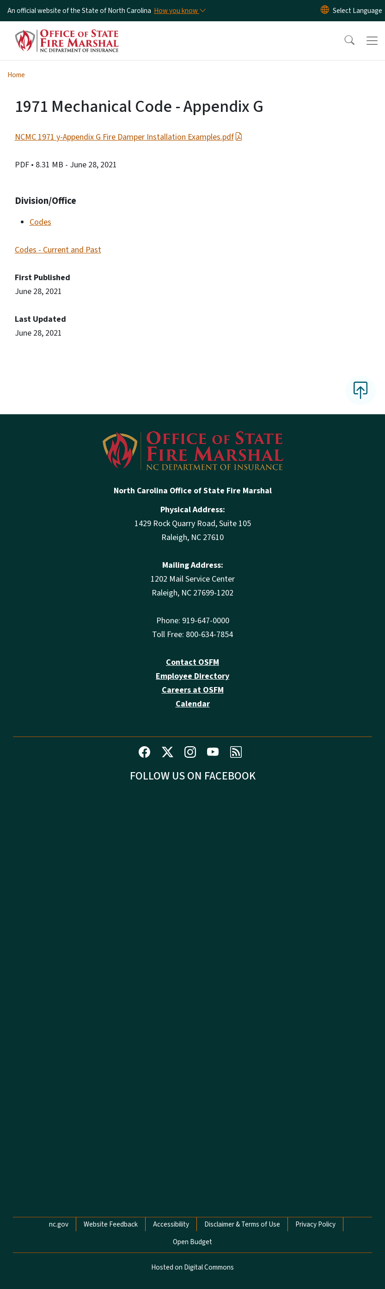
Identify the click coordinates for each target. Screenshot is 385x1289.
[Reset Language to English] (325, 11)
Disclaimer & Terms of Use (242, 1224)
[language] (357, 11)
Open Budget (192, 1242)
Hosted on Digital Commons (192, 1267)
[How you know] (179, 11)
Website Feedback (111, 1224)
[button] (343, 41)
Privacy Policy (315, 1224)
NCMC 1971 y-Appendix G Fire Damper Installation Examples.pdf (129, 137)
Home (16, 75)
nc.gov (58, 1224)
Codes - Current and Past (58, 250)
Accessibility (171, 1224)
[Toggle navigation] (372, 41)
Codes (40, 222)
